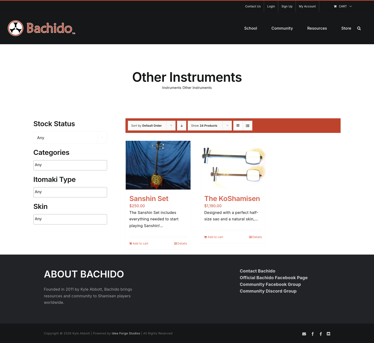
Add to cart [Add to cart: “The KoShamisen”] (215, 237)
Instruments (172, 88)
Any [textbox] (40, 137)
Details (182, 243)
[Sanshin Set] (158, 165)
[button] (359, 28)
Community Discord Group (268, 291)
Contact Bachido (257, 270)
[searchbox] (64, 165)
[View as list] (247, 125)
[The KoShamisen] (233, 165)
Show (204, 125)
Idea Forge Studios (126, 333)
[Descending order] (181, 126)
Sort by (146, 125)
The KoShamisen (232, 198)
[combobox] (70, 137)
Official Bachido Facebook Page (274, 277)
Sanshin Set (148, 198)
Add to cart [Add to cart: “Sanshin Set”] (140, 243)
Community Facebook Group (270, 284)
